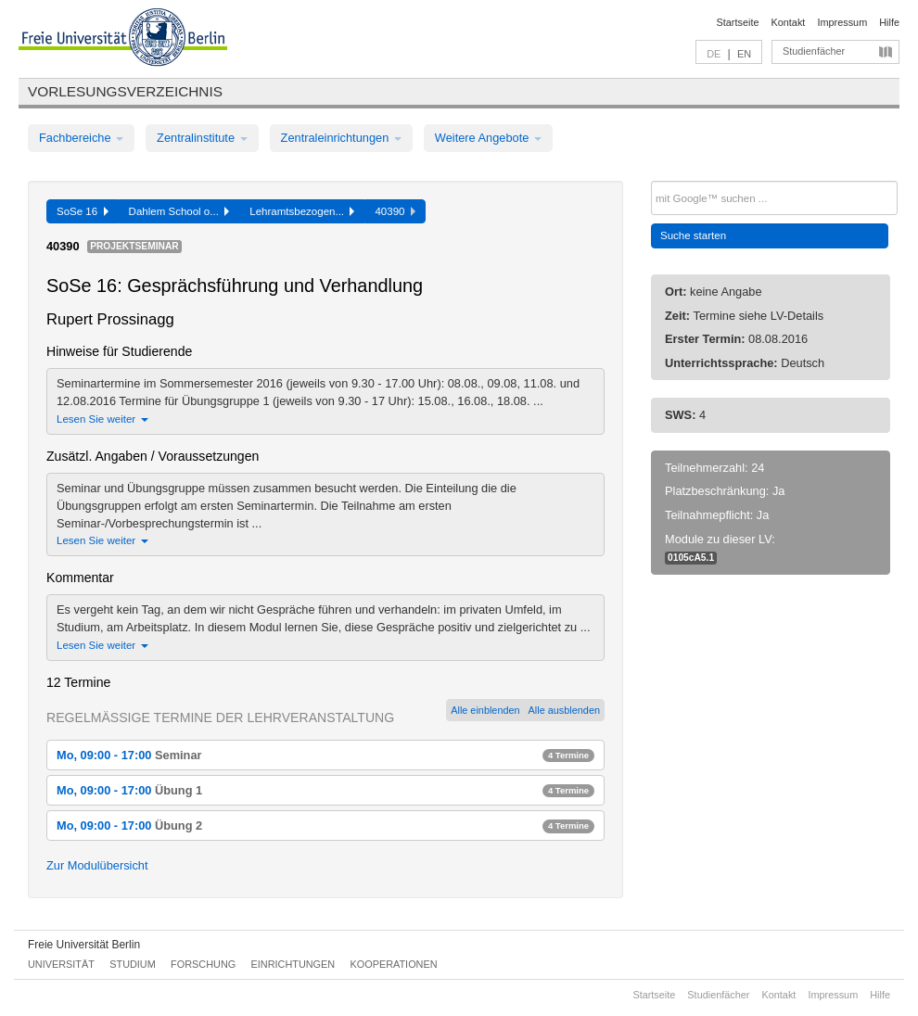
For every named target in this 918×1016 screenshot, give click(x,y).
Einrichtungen (293, 964)
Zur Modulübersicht (97, 865)
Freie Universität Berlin (84, 944)
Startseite (738, 22)
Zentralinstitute (202, 138)
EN (744, 53)
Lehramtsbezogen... (301, 211)
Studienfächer (814, 51)
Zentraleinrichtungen (341, 138)
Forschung (203, 964)
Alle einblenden (485, 710)
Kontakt (788, 22)
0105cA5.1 (691, 557)
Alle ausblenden (564, 710)
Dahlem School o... (179, 211)
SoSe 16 (82, 211)
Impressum (842, 22)
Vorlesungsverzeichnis (125, 91)
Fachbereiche (81, 138)
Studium (132, 964)
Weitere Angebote (488, 138)
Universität (61, 964)
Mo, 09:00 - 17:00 (325, 755)
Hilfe (889, 22)
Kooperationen (394, 964)
